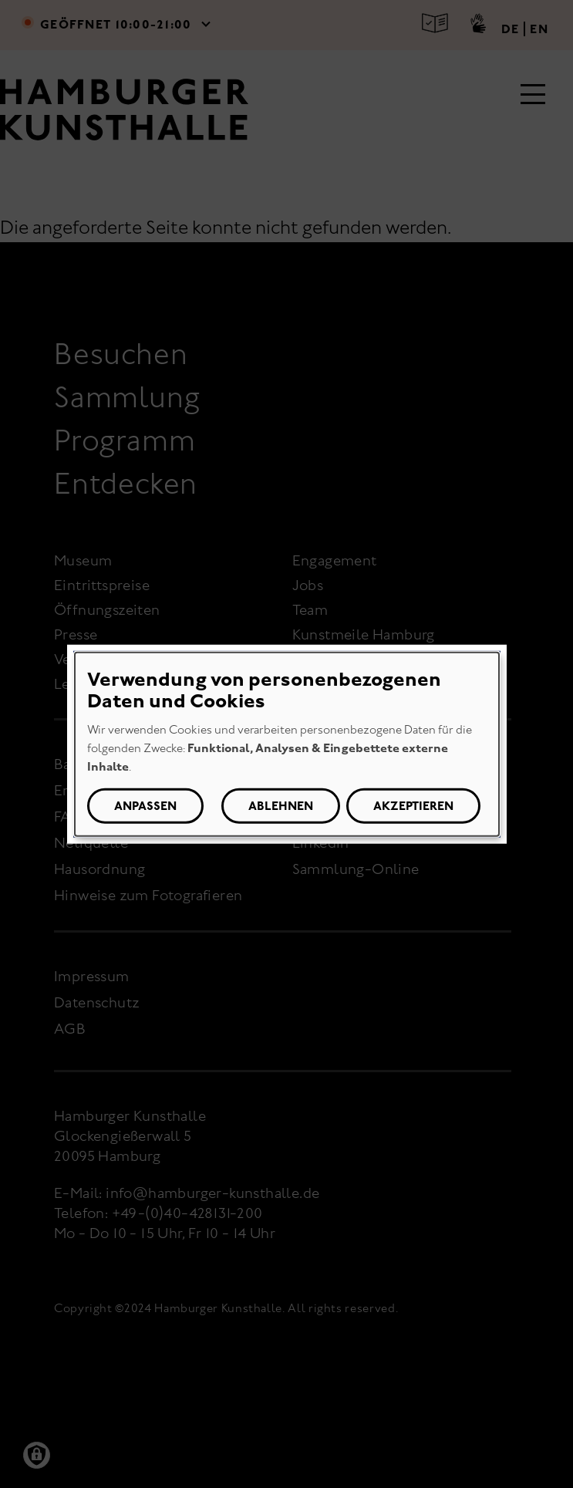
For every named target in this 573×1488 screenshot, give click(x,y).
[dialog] (287, 744)
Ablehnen (280, 805)
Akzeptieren (413, 805)
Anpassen (145, 805)
